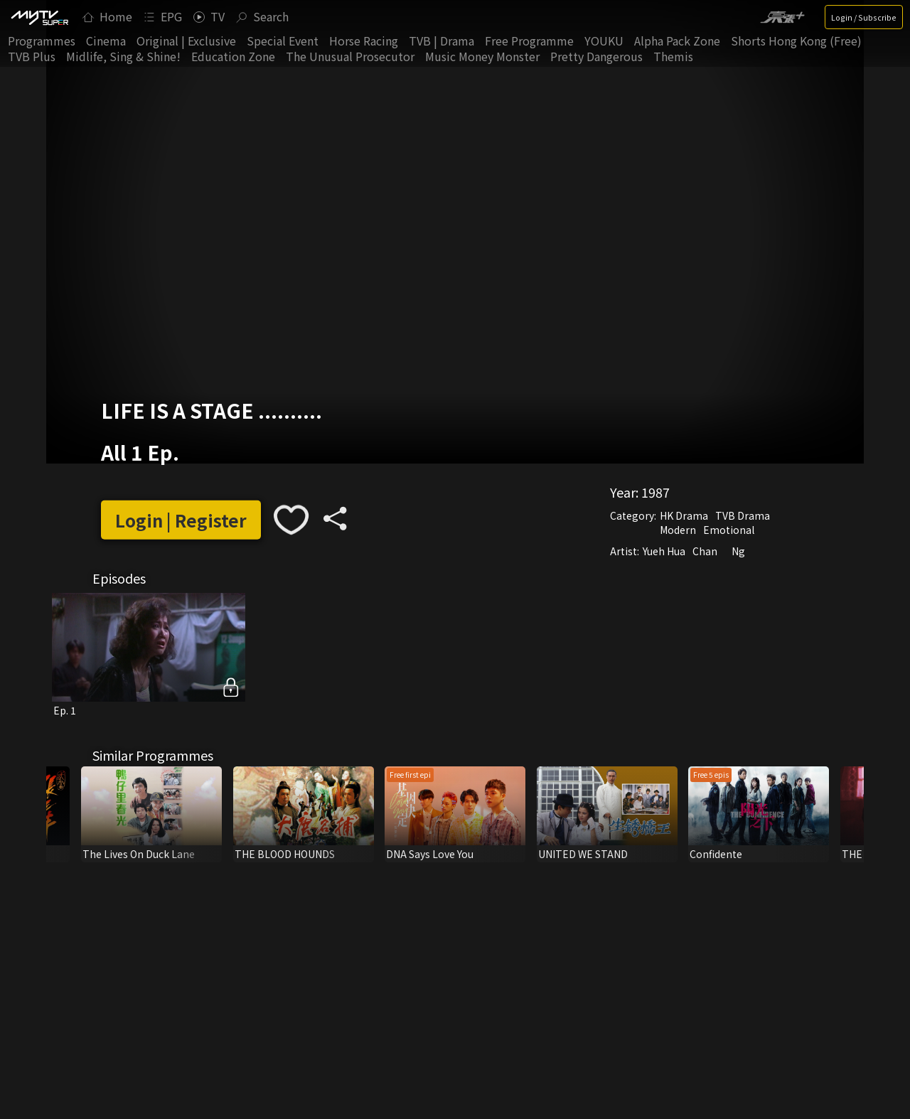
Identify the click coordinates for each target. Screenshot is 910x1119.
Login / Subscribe (863, 17)
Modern (678, 530)
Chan (704, 551)
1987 (655, 492)
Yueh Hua (664, 551)
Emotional (728, 530)
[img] (39, 17)
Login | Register (181, 520)
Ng (738, 551)
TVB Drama (742, 515)
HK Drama (684, 515)
